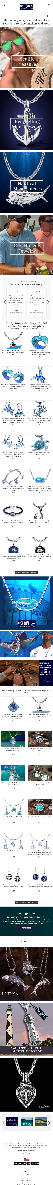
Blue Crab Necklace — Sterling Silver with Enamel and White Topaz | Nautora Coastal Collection (40, 420)
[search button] (48, 16)
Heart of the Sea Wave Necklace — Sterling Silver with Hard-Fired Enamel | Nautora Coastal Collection (39, 352)
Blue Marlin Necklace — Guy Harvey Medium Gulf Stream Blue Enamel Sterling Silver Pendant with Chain (13, 556)
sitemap (26, 1171)
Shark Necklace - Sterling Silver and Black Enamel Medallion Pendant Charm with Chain (39, 556)
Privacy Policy (26, 1175)
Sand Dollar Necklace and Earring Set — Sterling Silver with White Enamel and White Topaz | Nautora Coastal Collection (39, 852)
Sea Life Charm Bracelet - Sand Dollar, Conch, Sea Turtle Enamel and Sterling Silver (13, 488)
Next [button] (48, 300)
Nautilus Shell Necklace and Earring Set (13, 851)
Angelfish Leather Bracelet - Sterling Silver (40, 817)
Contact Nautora (26, 1180)
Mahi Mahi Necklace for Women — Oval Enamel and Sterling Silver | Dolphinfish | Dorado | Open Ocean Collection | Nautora (39, 488)
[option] (16, 302)
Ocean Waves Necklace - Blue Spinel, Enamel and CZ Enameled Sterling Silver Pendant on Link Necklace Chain (13, 716)
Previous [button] (4, 300)
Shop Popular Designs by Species (26, 902)
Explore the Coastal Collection (26, 572)
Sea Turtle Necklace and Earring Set (13, 817)
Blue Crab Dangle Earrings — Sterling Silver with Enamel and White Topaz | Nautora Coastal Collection (13, 454)
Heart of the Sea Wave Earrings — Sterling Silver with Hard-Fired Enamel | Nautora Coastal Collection (13, 386)
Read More (29, 928)
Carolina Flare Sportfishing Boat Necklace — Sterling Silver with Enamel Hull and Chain (13, 352)
